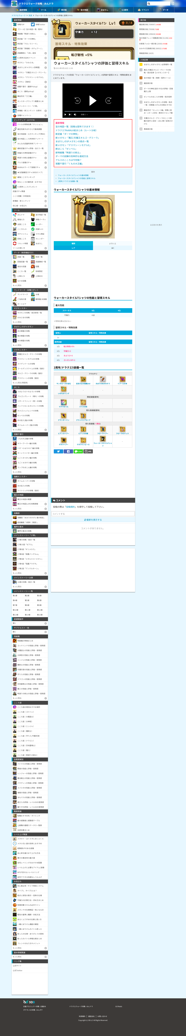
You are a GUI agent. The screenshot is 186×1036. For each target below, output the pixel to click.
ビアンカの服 (83, 433)
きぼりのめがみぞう (103, 383)
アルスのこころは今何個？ (69, 159)
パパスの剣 (83, 406)
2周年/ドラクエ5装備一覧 (68, 181)
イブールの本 (122, 383)
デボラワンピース (83, 444)
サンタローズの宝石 (64, 383)
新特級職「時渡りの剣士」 (69, 152)
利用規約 (82, 1016)
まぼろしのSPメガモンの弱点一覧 (72, 141)
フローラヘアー (102, 433)
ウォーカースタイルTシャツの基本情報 (73, 175)
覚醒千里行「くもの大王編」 (70, 163)
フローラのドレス (122, 433)
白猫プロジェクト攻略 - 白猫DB (34, 1006)
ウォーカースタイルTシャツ (103, 444)
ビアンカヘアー (63, 433)
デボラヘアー (63, 444)
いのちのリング (63, 393)
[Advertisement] (93, 272)
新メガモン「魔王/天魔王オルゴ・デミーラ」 (78, 137)
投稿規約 (70, 506)
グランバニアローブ (83, 420)
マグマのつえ (63, 406)
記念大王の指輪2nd (83, 383)
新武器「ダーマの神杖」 (67, 133)
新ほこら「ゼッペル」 (66, 148)
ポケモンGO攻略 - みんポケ (33, 1010)
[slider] (93, 111)
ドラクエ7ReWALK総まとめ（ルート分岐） (77, 130)
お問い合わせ (102, 1016)
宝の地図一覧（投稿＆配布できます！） (75, 126)
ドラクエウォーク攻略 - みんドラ (36, 3)
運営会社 (91, 1016)
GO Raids (118, 1006)
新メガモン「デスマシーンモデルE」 (74, 145)
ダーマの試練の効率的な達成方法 (72, 156)
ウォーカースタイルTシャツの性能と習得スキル (76, 178)
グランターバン (63, 420)
